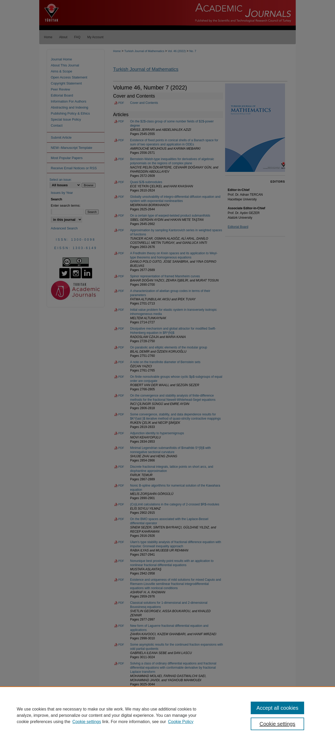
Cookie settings (86, 721)
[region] (167, 715)
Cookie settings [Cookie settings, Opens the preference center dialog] (277, 724)
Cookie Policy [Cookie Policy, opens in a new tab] (180, 721)
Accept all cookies (277, 708)
